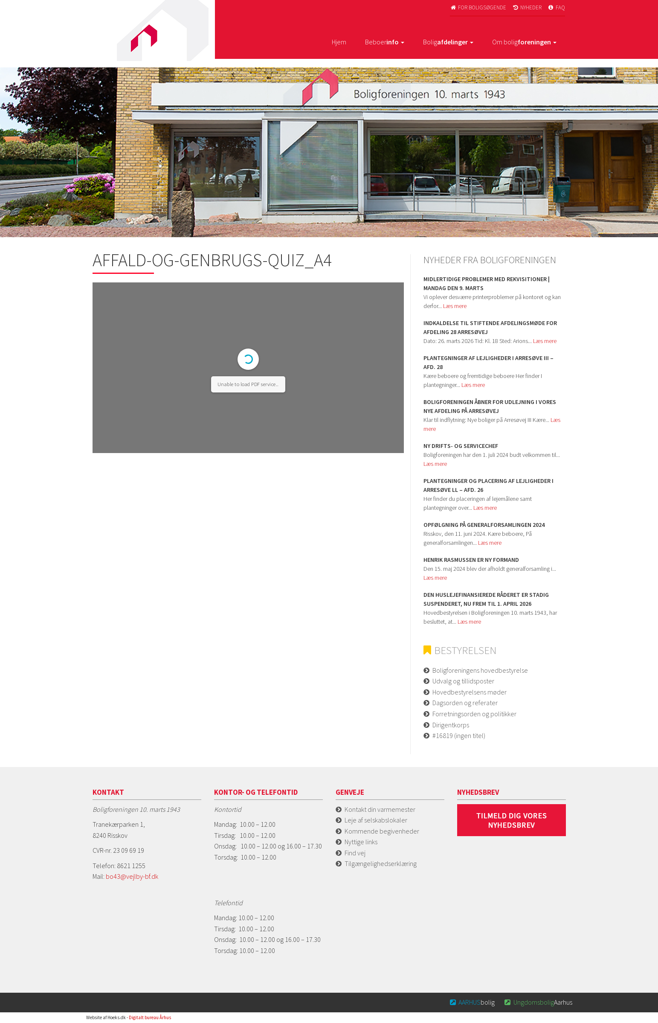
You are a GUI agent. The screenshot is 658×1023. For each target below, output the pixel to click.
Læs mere (455, 306)
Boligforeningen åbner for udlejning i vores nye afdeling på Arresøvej (489, 406)
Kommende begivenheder (382, 831)
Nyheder (527, 7)
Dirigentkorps (450, 725)
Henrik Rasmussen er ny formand (471, 560)
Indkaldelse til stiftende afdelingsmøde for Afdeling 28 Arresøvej (490, 327)
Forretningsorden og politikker (474, 713)
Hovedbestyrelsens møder (469, 692)
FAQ (556, 7)
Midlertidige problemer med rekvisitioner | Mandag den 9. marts (486, 283)
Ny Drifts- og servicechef (460, 446)
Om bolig (524, 42)
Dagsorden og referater (465, 702)
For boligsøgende (478, 7)
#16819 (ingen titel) (458, 735)
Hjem (339, 42)
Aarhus (537, 1002)
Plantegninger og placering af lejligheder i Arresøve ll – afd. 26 (488, 485)
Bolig (448, 42)
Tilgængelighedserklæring (381, 863)
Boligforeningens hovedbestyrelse (480, 670)
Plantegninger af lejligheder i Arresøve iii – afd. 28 (488, 362)
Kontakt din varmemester (380, 809)
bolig (471, 1002)
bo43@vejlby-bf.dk (132, 876)
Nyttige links (361, 841)
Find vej (355, 853)
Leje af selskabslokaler (376, 820)
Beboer (384, 42)
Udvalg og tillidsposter (463, 681)
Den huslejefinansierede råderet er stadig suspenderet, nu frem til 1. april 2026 (486, 599)
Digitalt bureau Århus (150, 1017)
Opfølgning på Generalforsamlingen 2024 (484, 525)
